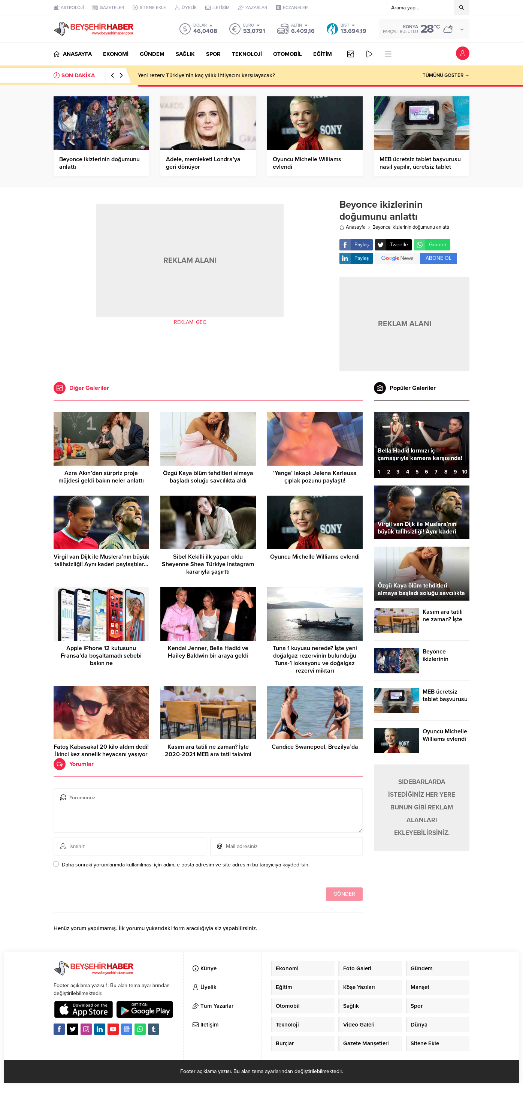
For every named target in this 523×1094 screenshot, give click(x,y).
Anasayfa (352, 227)
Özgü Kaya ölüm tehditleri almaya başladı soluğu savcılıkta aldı (208, 476)
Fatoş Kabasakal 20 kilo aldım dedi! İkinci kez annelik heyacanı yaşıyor (101, 750)
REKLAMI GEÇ (190, 322)
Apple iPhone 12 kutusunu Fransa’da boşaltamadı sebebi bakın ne (101, 655)
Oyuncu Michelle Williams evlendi (307, 163)
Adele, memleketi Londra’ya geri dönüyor (203, 163)
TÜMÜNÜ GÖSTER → (446, 75)
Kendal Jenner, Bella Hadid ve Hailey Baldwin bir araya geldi (208, 651)
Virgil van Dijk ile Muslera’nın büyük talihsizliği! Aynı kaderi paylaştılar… (101, 560)
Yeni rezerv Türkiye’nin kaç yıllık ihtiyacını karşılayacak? (206, 75)
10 (465, 472)
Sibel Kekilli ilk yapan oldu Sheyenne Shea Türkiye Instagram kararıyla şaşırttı (208, 564)
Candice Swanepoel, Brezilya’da (315, 747)
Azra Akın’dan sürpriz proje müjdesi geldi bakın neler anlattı (101, 476)
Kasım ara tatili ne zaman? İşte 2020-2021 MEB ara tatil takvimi (208, 750)
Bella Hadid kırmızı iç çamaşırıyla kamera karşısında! (420, 454)
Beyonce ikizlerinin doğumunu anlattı (99, 163)
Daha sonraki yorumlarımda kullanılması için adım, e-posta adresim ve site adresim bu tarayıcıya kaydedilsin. (185, 865)
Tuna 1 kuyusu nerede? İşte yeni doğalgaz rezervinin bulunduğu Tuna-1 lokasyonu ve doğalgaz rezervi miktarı (315, 659)
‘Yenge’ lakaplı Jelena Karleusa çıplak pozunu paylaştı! (315, 476)
